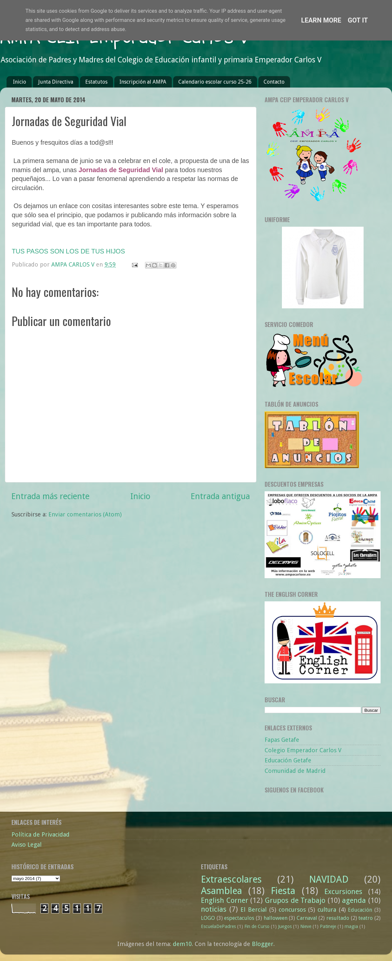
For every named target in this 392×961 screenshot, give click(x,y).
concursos (292, 909)
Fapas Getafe (282, 739)
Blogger (262, 943)
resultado (337, 918)
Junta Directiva (55, 82)
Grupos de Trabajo (295, 900)
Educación (360, 910)
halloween (275, 918)
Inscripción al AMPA (143, 82)
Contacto (274, 82)
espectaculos (239, 918)
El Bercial (253, 909)
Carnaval (307, 918)
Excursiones (343, 892)
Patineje (328, 926)
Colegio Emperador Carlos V (303, 750)
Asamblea (221, 890)
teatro (365, 918)
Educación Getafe (288, 760)
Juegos (285, 926)
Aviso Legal (26, 844)
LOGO (208, 918)
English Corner (224, 900)
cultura (327, 909)
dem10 (182, 943)
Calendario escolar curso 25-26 (215, 82)
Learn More (321, 20)
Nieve (305, 926)
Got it (358, 20)
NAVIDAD (329, 879)
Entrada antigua (220, 496)
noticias (213, 909)
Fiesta (283, 890)
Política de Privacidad (40, 834)
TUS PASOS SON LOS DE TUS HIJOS (68, 251)
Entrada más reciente (50, 496)
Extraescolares (231, 879)
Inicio (19, 82)
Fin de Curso (257, 926)
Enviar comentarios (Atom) (85, 514)
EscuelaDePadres (218, 926)
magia (351, 926)
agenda (354, 900)
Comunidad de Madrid (295, 770)
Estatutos (96, 82)
